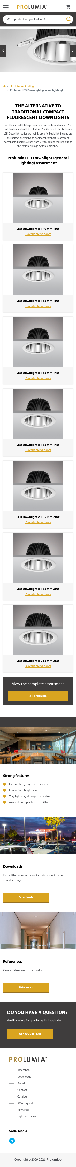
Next (73, 51)
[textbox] (38, 19)
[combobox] (38, 19)
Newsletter (23, 1110)
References (26, 987)
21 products (38, 696)
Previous (3, 51)
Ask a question (30, 1033)
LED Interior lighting (22, 86)
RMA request (25, 1103)
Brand (21, 1083)
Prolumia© (54, 1160)
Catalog (22, 1096)
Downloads (26, 897)
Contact (22, 1090)
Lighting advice (26, 1116)
